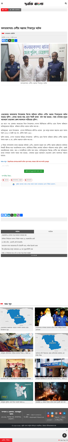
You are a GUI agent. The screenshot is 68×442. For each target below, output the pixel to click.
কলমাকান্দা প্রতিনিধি (10, 33)
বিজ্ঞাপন (57, 417)
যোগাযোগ (49, 420)
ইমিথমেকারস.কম (51, 426)
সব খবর (34, 255)
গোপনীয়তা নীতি (58, 420)
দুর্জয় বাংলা (25, 426)
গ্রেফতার (5, 180)
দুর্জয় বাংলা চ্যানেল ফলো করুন (34, 171)
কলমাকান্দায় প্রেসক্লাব (16, 180)
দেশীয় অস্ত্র (47, 114)
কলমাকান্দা (28, 180)
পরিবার (63, 417)
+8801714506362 (36, 415)
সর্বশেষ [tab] (17, 232)
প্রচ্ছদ (4, 10)
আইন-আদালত (14, 10)
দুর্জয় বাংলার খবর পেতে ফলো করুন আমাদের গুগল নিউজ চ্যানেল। (36, 184)
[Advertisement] (34, 19)
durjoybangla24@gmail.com (37, 417)
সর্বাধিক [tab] (50, 232)
